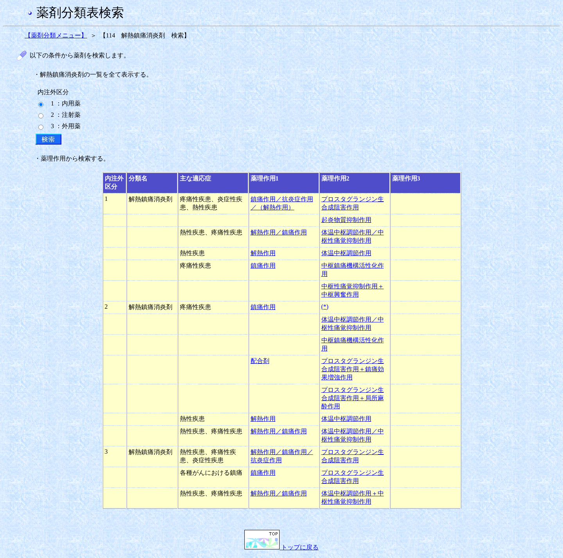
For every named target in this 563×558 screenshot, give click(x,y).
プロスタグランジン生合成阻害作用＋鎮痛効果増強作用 (352, 369)
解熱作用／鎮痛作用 (279, 232)
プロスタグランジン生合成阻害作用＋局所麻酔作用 (352, 398)
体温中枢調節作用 (346, 253)
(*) (325, 306)
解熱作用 (263, 253)
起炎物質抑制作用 (346, 219)
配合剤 (260, 361)
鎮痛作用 (263, 265)
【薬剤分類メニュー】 (56, 35)
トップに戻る (281, 547)
